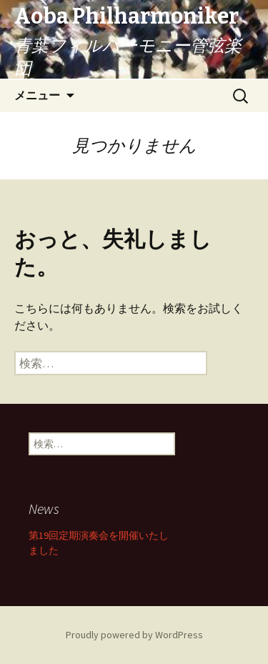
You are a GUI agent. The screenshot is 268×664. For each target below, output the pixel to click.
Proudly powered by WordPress (134, 634)
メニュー (37, 95)
